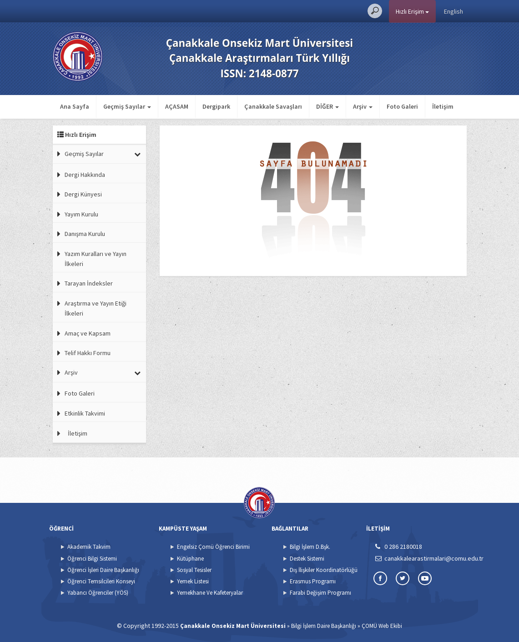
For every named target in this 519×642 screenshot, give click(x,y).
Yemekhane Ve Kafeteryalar (210, 593)
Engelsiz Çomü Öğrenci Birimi (213, 547)
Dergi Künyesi (83, 194)
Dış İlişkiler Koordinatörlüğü (324, 570)
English (453, 11)
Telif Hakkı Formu (88, 353)
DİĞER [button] (327, 106)
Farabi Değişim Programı (320, 593)
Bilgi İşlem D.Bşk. (310, 547)
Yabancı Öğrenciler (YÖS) (97, 593)
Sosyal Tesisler (194, 570)
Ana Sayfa (74, 106)
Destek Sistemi (307, 558)
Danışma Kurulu (85, 234)
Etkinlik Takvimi (85, 413)
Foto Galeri (402, 106)
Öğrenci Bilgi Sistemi (92, 558)
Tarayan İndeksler (89, 283)
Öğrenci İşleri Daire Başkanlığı (103, 570)
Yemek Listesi (193, 581)
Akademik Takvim (89, 547)
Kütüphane (190, 558)
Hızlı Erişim (412, 11)
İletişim (442, 106)
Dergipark (216, 106)
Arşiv (71, 372)
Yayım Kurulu (81, 214)
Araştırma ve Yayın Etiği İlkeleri (95, 308)
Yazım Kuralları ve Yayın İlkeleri (95, 259)
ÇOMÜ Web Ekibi (382, 626)
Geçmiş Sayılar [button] (127, 106)
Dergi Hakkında (85, 175)
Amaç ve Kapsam (88, 333)
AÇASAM (176, 106)
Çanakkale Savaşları (273, 106)
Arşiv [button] (363, 106)
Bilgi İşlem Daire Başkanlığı (323, 626)
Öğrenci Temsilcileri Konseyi (101, 581)
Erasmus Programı (313, 581)
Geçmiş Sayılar (84, 154)
